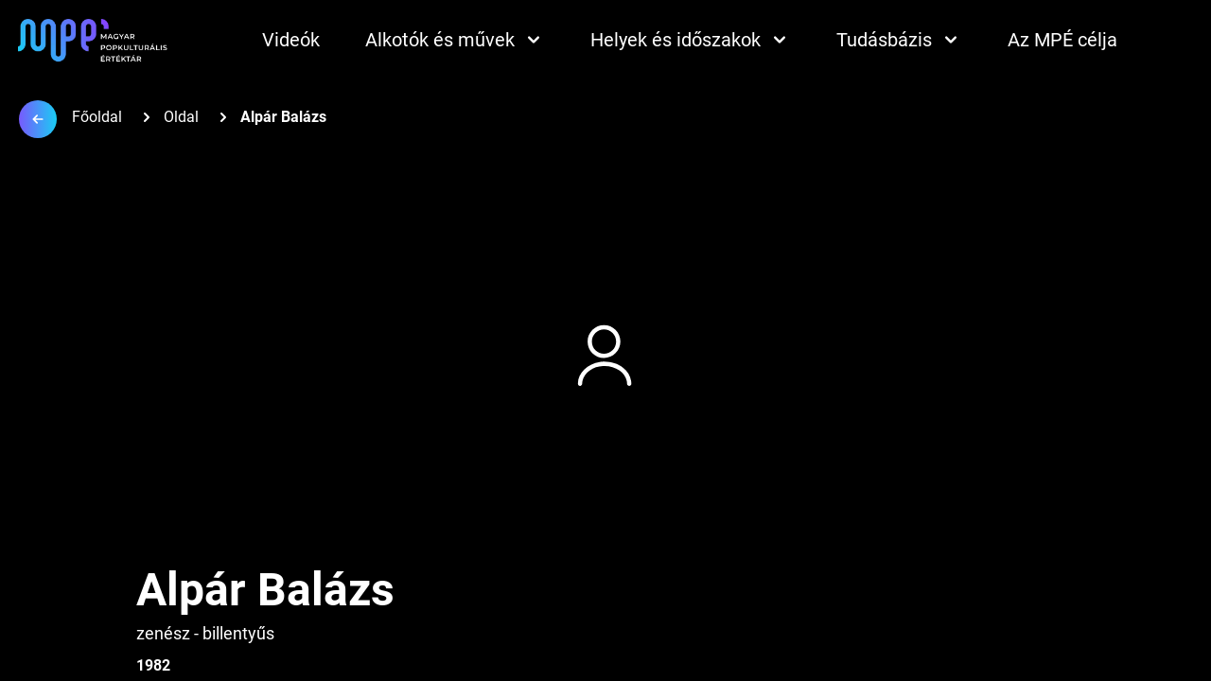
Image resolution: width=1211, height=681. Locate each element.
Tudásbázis (899, 39)
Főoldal (97, 117)
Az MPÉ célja (1062, 39)
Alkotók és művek (455, 39)
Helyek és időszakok (690, 39)
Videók (291, 39)
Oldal (181, 117)
